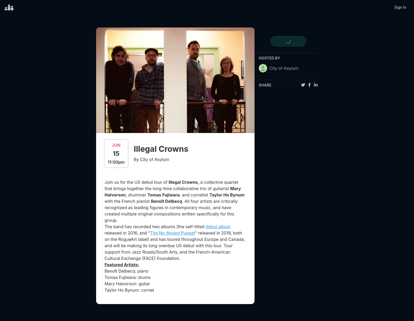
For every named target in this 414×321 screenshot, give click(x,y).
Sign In (400, 7)
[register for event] (288, 41)
